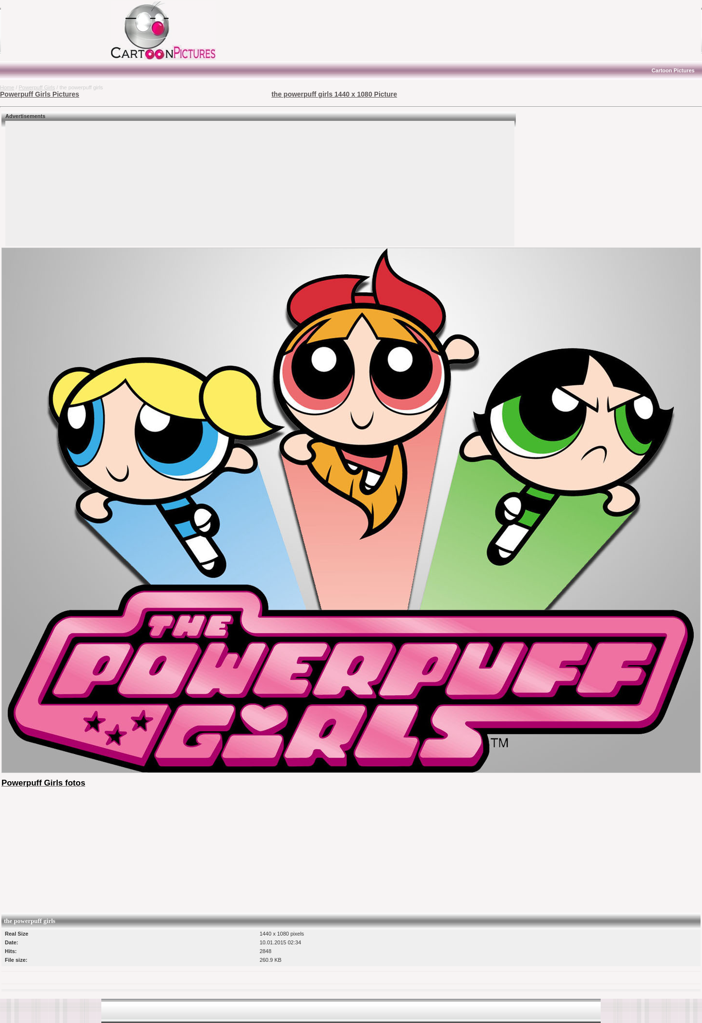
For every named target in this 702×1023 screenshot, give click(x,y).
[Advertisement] (60, 30)
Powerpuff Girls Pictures (39, 94)
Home (7, 87)
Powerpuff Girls (37, 87)
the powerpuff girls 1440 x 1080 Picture (334, 94)
